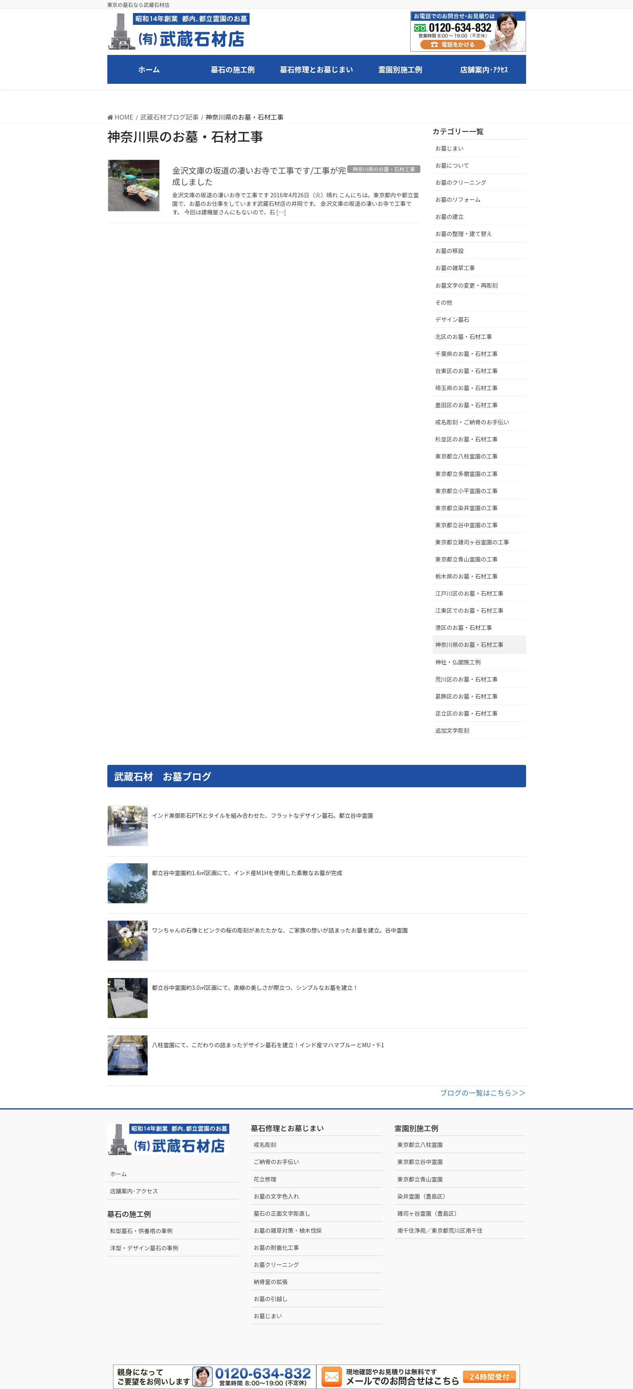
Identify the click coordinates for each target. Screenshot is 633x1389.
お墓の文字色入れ (276, 1196)
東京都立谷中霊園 (420, 1162)
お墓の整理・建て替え (463, 233)
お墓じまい (449, 148)
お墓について (452, 165)
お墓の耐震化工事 (276, 1247)
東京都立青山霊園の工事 (466, 559)
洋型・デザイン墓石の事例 (144, 1248)
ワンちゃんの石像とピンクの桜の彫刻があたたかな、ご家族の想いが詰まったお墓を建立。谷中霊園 (280, 930)
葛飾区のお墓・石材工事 (466, 696)
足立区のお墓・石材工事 (466, 713)
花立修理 (265, 1179)
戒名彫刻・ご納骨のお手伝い (472, 422)
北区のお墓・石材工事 (463, 336)
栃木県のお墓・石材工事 (466, 576)
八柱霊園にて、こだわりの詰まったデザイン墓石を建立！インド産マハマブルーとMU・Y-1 (268, 1045)
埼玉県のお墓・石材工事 (466, 388)
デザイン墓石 (452, 319)
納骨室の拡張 (271, 1282)
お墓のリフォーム (458, 199)
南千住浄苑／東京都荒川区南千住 (440, 1230)
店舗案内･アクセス (134, 1191)
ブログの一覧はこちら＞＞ (483, 1093)
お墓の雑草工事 (455, 268)
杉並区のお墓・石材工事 (469, 439)
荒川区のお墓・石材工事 (466, 679)
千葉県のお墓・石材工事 (466, 353)
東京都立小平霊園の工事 (466, 491)
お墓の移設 (449, 251)
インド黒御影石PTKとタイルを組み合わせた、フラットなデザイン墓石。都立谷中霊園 (262, 815)
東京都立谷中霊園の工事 (466, 525)
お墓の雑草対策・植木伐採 (288, 1230)
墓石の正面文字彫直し (282, 1213)
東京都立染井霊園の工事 (466, 508)
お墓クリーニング (276, 1264)
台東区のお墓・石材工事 (466, 371)
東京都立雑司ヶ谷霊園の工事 (472, 542)
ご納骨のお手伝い (276, 1162)
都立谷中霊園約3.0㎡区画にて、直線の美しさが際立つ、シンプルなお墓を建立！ (255, 987)
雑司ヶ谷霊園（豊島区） (428, 1213)
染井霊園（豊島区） (422, 1196)
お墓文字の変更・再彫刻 (466, 285)
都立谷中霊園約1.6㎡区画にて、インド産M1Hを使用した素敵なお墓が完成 (247, 873)
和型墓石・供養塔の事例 (141, 1231)
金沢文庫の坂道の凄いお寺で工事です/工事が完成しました (259, 176)
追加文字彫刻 (452, 730)
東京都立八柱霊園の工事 (466, 456)
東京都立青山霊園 (420, 1179)
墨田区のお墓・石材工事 (466, 405)
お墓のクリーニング (461, 182)
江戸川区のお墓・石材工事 (469, 593)
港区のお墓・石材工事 (463, 627)
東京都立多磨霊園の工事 (466, 474)
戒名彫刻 (265, 1144)
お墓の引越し (271, 1299)
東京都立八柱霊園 (420, 1144)
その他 (443, 302)
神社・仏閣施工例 (458, 662)
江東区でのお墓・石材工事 (469, 610)
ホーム (118, 1174)
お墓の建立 (449, 216)
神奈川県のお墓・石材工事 (469, 644)
